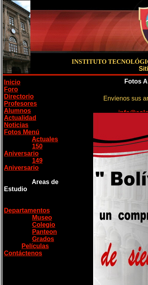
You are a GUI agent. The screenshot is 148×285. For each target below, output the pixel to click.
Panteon (44, 231)
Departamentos (27, 210)
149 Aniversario (23, 164)
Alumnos (17, 110)
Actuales (45, 139)
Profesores (20, 103)
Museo (42, 217)
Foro (11, 89)
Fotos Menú (21, 132)
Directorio (19, 96)
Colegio (43, 224)
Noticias (16, 125)
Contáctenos (23, 253)
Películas (35, 246)
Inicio (12, 82)
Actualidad (20, 117)
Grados (43, 239)
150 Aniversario (23, 150)
